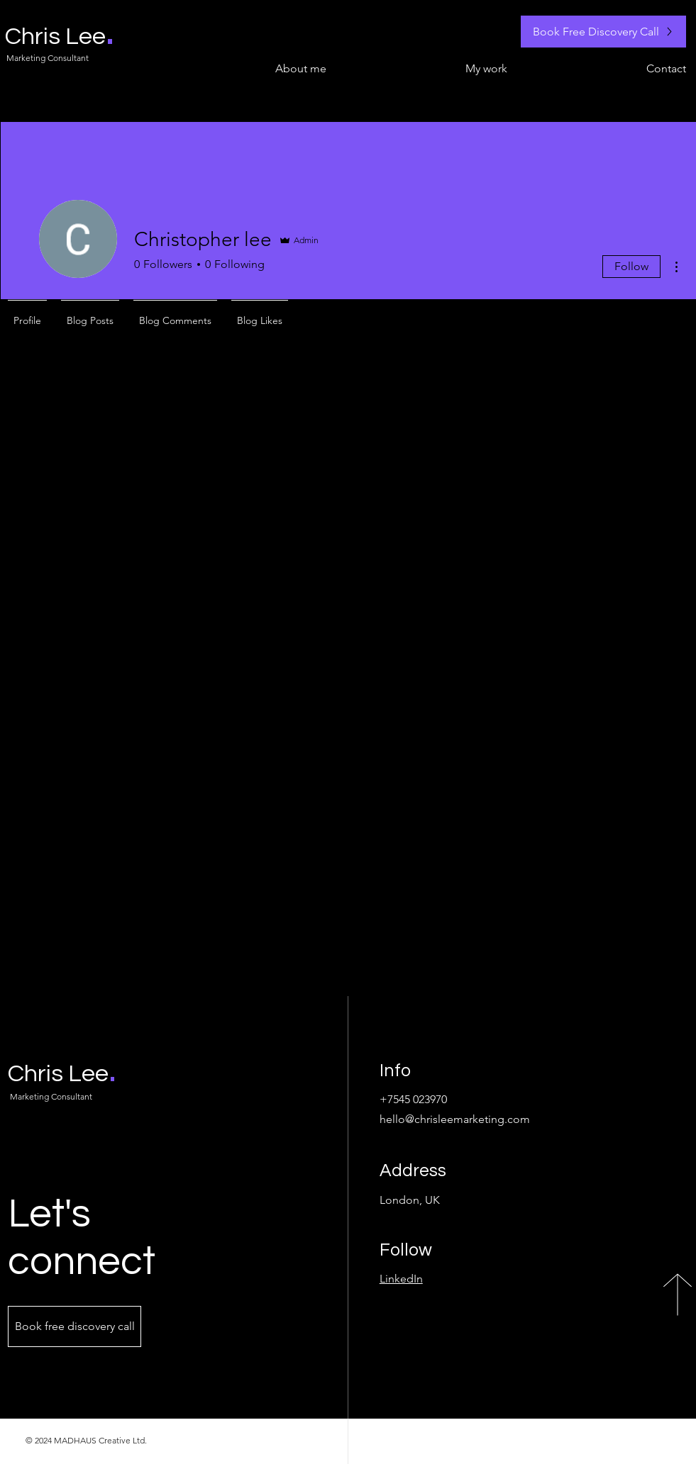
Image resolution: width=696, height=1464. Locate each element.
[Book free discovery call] (74, 1326)
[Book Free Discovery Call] (603, 32)
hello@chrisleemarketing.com (455, 1119)
